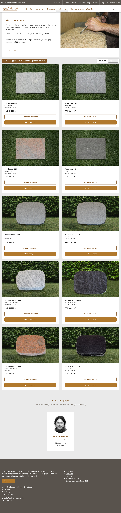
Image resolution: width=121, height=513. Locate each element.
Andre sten (62, 9)
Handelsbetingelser (113, 3)
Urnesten (39, 9)
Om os (74, 3)
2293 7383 (62, 439)
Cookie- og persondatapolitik (77, 481)
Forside (66, 3)
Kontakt (95, 3)
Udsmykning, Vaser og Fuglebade (82, 9)
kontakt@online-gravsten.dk (12, 498)
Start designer (30, 122)
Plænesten (50, 9)
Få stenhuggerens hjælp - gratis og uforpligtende (24, 61)
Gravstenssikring (84, 3)
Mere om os (8, 481)
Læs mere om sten (30, 117)
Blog (102, 3)
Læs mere (12, 51)
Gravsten (29, 9)
